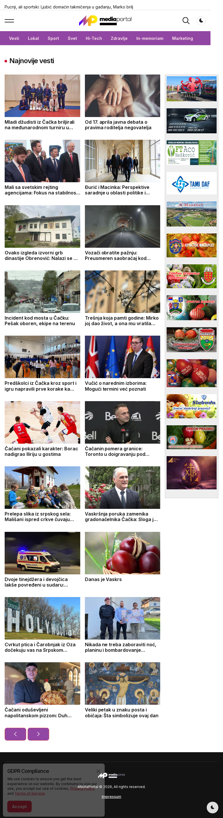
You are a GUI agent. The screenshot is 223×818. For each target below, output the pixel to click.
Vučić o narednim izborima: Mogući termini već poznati (116, 386)
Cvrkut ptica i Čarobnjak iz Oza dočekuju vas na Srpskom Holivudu (40, 650)
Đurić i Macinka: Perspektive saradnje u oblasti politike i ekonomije (117, 192)
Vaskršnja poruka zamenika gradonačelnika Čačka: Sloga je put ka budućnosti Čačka (121, 519)
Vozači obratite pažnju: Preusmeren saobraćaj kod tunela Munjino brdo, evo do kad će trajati (121, 261)
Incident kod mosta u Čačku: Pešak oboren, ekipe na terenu (40, 320)
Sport (53, 38)
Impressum (111, 796)
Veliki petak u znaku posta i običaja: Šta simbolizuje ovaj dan (121, 712)
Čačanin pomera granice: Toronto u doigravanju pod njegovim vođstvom (115, 454)
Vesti (14, 38)
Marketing (182, 38)
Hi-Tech (94, 38)
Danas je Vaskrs (103, 579)
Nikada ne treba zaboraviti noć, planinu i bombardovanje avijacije (121, 650)
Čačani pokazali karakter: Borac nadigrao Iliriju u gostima (41, 451)
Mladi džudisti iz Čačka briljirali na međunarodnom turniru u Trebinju (39, 127)
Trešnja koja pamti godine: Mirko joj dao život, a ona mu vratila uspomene (122, 323)
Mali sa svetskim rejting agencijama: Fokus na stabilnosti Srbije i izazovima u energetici (42, 192)
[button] (9, 20)
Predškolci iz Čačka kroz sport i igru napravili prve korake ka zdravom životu (40, 388)
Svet (72, 38)
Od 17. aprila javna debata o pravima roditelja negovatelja (118, 124)
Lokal (33, 38)
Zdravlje (119, 38)
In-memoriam (149, 38)
